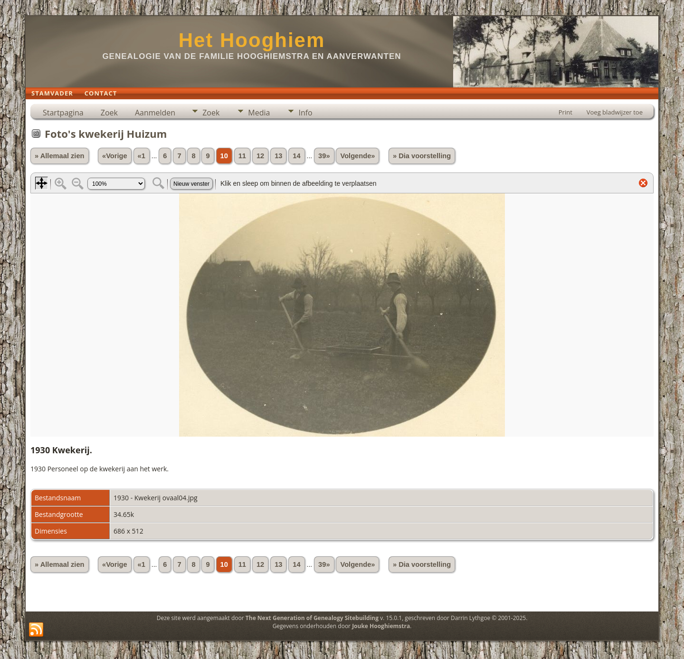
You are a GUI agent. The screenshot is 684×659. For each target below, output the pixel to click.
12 (260, 156)
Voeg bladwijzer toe (615, 112)
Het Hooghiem (252, 40)
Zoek (109, 112)
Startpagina (63, 112)
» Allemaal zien (60, 156)
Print (565, 112)
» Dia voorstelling (422, 156)
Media (259, 112)
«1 (141, 156)
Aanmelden (155, 112)
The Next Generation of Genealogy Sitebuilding (312, 618)
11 (242, 156)
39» (324, 156)
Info (305, 112)
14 (296, 156)
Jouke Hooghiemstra (381, 626)
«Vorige (114, 156)
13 (278, 156)
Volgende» (357, 156)
